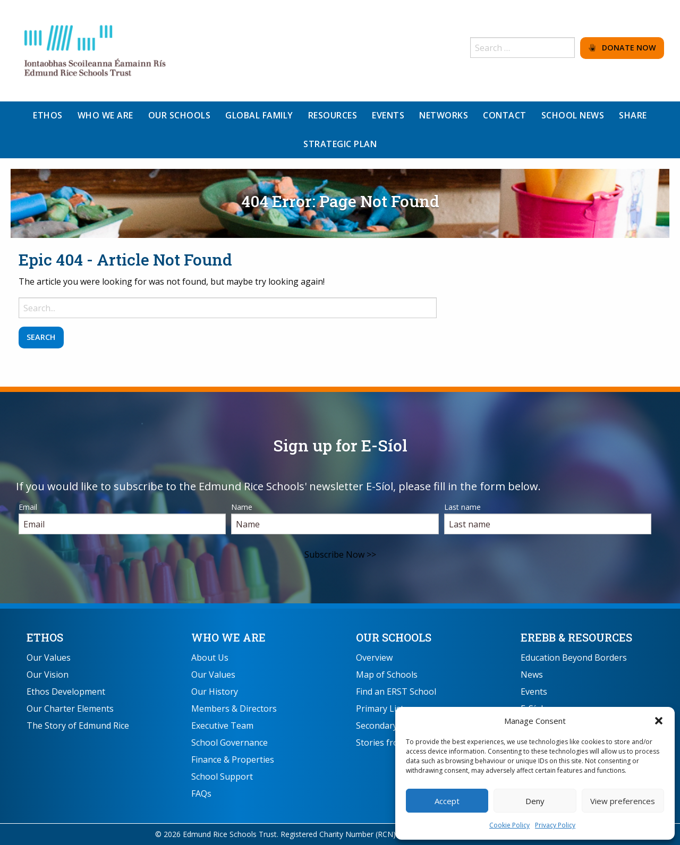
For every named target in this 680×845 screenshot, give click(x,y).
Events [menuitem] (388, 115)
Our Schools (393, 637)
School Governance (229, 742)
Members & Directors (234, 708)
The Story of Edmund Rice (78, 725)
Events (534, 691)
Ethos (45, 637)
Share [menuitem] (633, 115)
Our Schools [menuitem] (179, 115)
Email (28, 507)
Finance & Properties (232, 759)
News (532, 674)
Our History (214, 691)
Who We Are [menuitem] (105, 115)
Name (241, 507)
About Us (209, 657)
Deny (535, 801)
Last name (462, 507)
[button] (658, 720)
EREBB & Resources (576, 637)
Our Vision (48, 674)
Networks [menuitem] (443, 115)
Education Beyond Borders (574, 657)
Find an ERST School (396, 691)
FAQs (201, 793)
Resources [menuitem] (333, 115)
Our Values (49, 657)
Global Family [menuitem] (259, 115)
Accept (447, 801)
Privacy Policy (555, 825)
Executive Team (222, 725)
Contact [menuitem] (504, 115)
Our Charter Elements (70, 708)
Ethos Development (66, 691)
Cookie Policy (509, 825)
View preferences (622, 801)
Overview (374, 657)
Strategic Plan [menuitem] (340, 144)
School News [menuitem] (573, 115)
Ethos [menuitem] (48, 115)
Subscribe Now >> (340, 554)
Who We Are (228, 637)
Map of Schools (387, 674)
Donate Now (622, 47)
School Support (222, 776)
